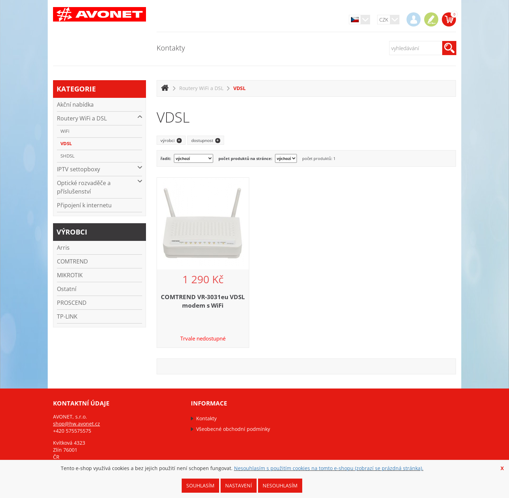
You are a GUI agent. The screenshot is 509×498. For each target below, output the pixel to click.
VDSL (66, 143)
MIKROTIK (70, 275)
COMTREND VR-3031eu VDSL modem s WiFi (203, 301)
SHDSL (67, 156)
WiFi (64, 131)
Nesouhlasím (280, 485)
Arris (63, 247)
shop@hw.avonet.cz (76, 423)
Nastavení (238, 485)
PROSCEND (72, 303)
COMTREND (72, 261)
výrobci (72, 232)
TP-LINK (67, 316)
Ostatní (66, 289)
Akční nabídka (75, 104)
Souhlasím (200, 485)
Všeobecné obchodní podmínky (233, 429)
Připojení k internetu (84, 205)
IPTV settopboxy (99, 169)
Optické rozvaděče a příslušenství (99, 187)
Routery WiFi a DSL (99, 118)
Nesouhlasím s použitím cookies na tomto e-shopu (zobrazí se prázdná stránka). (328, 468)
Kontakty (171, 48)
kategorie (76, 89)
